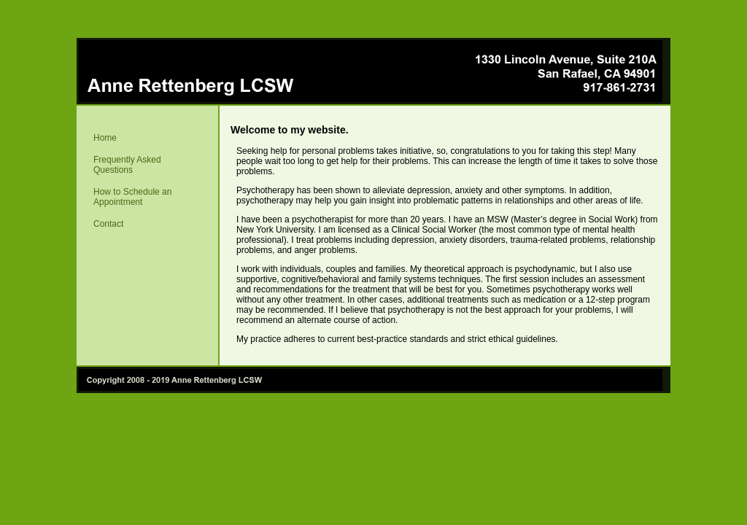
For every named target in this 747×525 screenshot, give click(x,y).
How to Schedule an (125, 197)
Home (105, 138)
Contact (108, 224)
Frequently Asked (120, 165)
